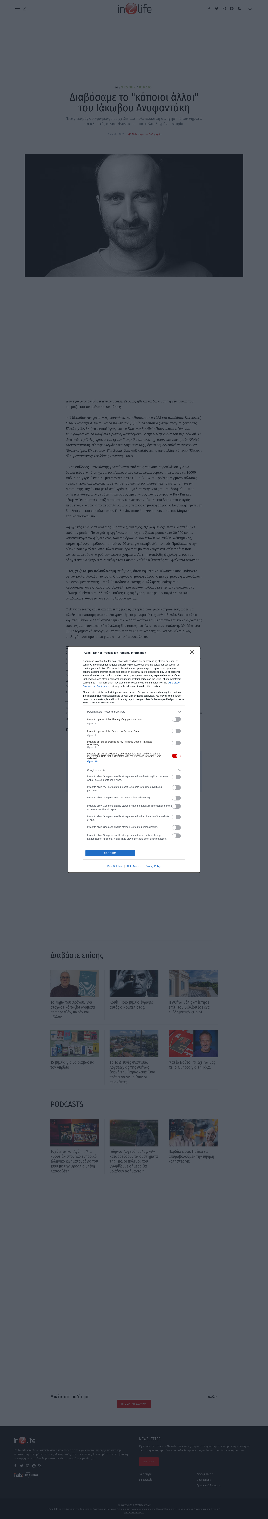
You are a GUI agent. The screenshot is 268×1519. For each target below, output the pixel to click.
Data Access (133, 866)
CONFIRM (110, 853)
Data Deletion (114, 866)
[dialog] (134, 759)
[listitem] (134, 711)
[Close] (193, 653)
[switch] (176, 719)
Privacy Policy (153, 866)
